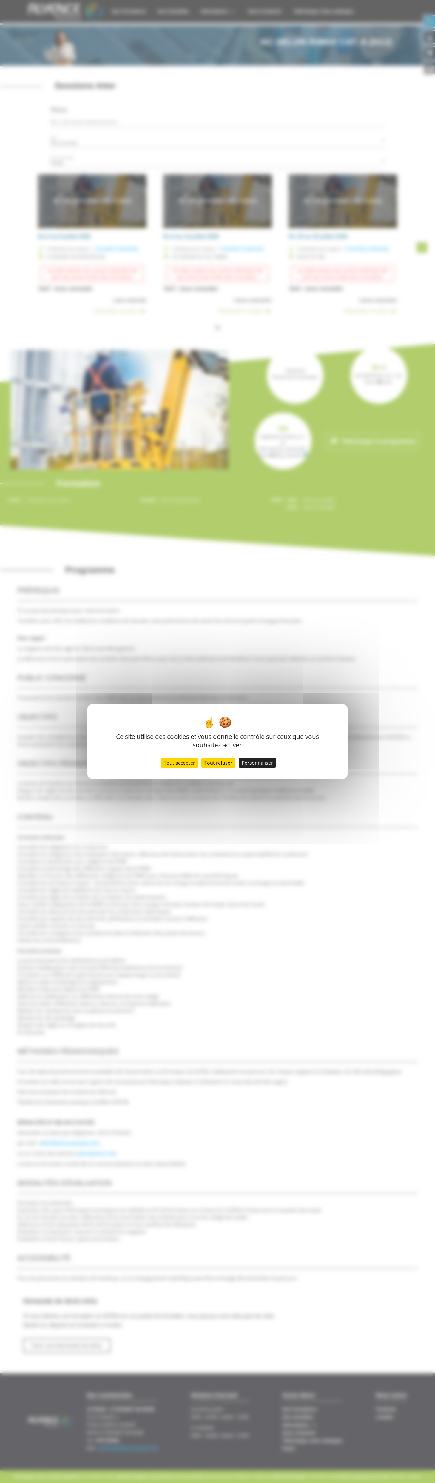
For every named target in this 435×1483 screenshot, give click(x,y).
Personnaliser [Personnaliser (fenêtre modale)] (257, 763)
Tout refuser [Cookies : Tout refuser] (218, 763)
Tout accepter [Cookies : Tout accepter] (179, 763)
